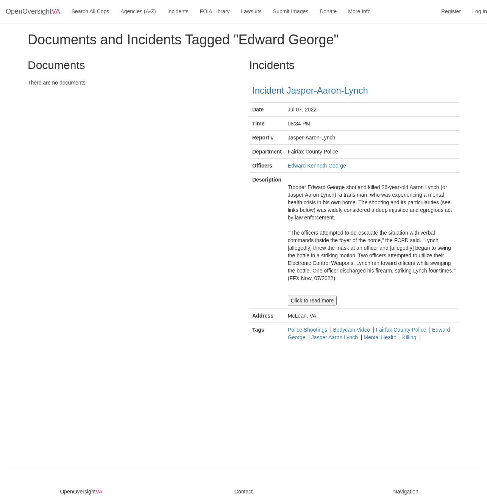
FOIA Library (215, 11)
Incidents (178, 11)
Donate (328, 11)
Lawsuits (251, 11)
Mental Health (381, 337)
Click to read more (312, 301)
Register (451, 11)
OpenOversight (33, 11)
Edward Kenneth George (317, 166)
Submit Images (290, 11)
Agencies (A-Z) (138, 11)
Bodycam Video (352, 330)
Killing (410, 337)
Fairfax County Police (402, 330)
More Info (359, 11)
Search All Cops (90, 11)
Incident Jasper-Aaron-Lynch (310, 90)
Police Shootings (308, 330)
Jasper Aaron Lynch (335, 337)
